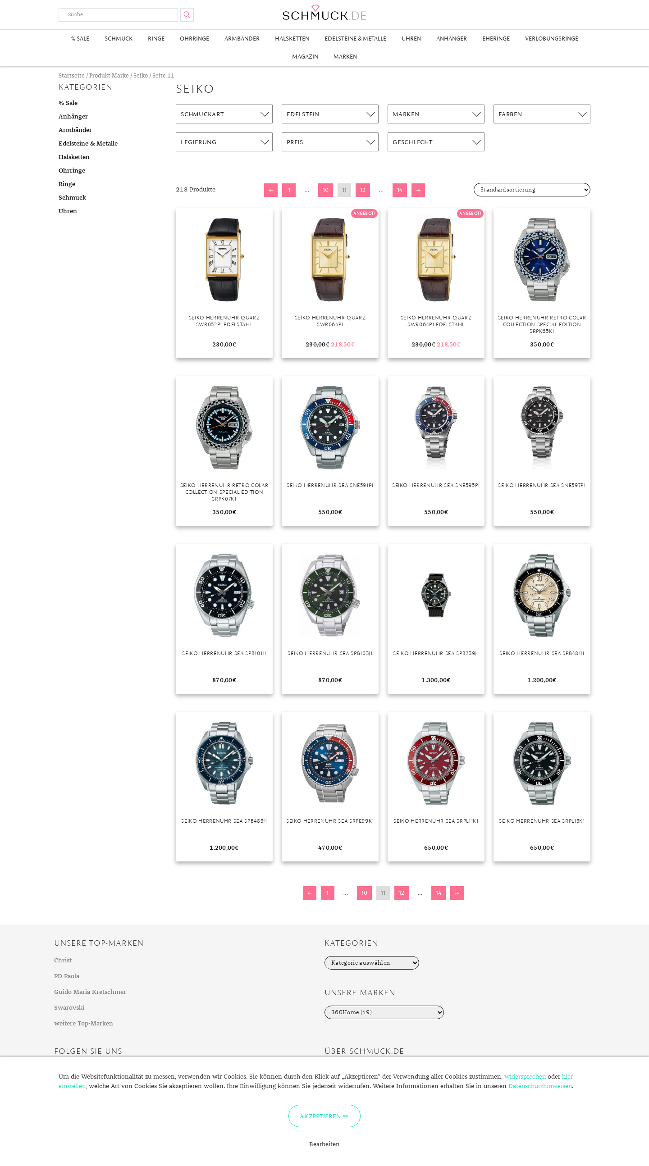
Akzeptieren (320, 1116)
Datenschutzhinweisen (540, 1086)
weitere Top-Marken (83, 1023)
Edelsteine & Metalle (355, 38)
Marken (345, 56)
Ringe (156, 38)
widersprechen (525, 1077)
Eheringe (496, 38)
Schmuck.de (324, 12)
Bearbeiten (324, 1144)
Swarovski (69, 1008)
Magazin (305, 56)
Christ (63, 960)
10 (326, 190)
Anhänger (451, 38)
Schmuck (119, 38)
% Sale (80, 38)
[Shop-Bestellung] (532, 189)
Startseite (72, 76)
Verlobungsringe (551, 38)
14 (399, 190)
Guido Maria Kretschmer (90, 992)
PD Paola (66, 976)
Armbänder (242, 38)
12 (363, 190)
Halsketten (292, 38)
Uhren (411, 38)
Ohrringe (194, 38)
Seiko (140, 76)
